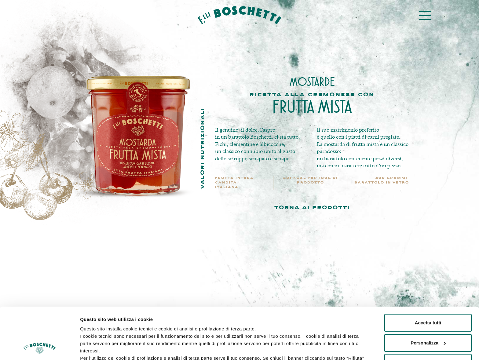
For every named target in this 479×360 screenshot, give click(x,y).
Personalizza (428, 294)
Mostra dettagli (96, 348)
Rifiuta (428, 314)
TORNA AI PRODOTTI (312, 207)
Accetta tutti (428, 274)
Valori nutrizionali (202, 148)
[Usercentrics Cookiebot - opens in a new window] (39, 348)
